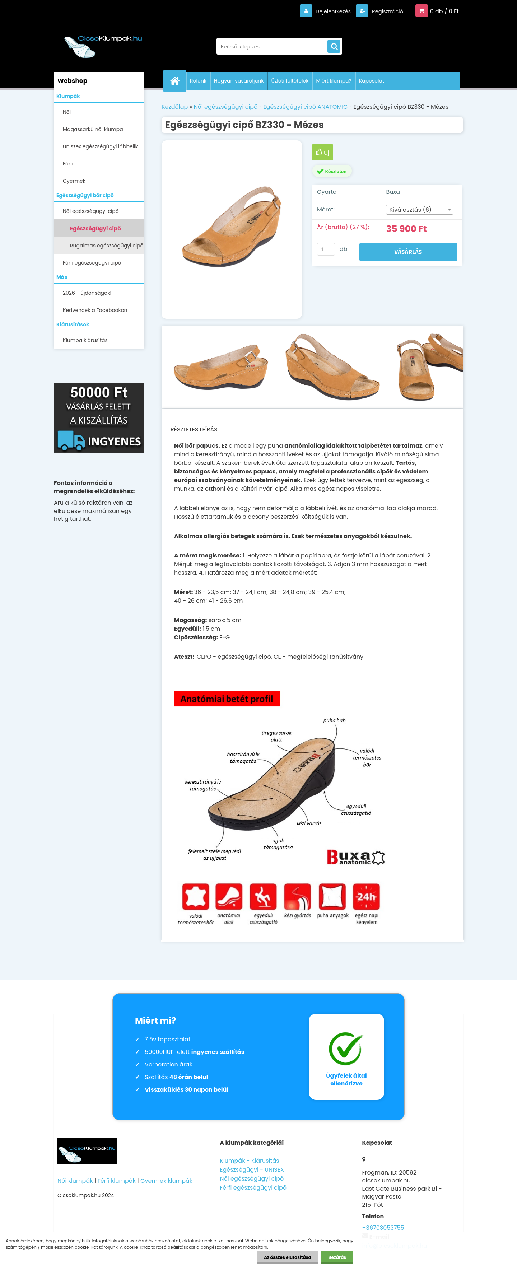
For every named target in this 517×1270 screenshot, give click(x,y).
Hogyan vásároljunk (239, 80)
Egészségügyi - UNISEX (252, 1170)
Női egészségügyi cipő (91, 211)
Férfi (68, 163)
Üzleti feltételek (290, 80)
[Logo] (103, 43)
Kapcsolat (371, 80)
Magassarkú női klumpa (93, 129)
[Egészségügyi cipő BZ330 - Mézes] (232, 230)
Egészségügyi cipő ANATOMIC (95, 231)
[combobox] (419, 210)
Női (67, 112)
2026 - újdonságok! (87, 293)
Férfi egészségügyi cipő (92, 262)
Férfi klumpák (117, 1181)
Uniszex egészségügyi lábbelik (100, 146)
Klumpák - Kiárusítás (249, 1161)
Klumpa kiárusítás (85, 340)
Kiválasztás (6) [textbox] (410, 210)
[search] (333, 46)
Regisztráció (385, 11)
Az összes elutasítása (287, 1257)
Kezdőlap (175, 107)
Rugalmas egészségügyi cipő (107, 245)
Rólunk (198, 80)
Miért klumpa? (333, 80)
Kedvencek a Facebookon (95, 310)
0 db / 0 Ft (444, 11)
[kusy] (326, 249)
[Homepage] (177, 81)
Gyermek (74, 181)
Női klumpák (75, 1181)
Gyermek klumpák (166, 1181)
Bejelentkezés (328, 11)
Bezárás (337, 1257)
